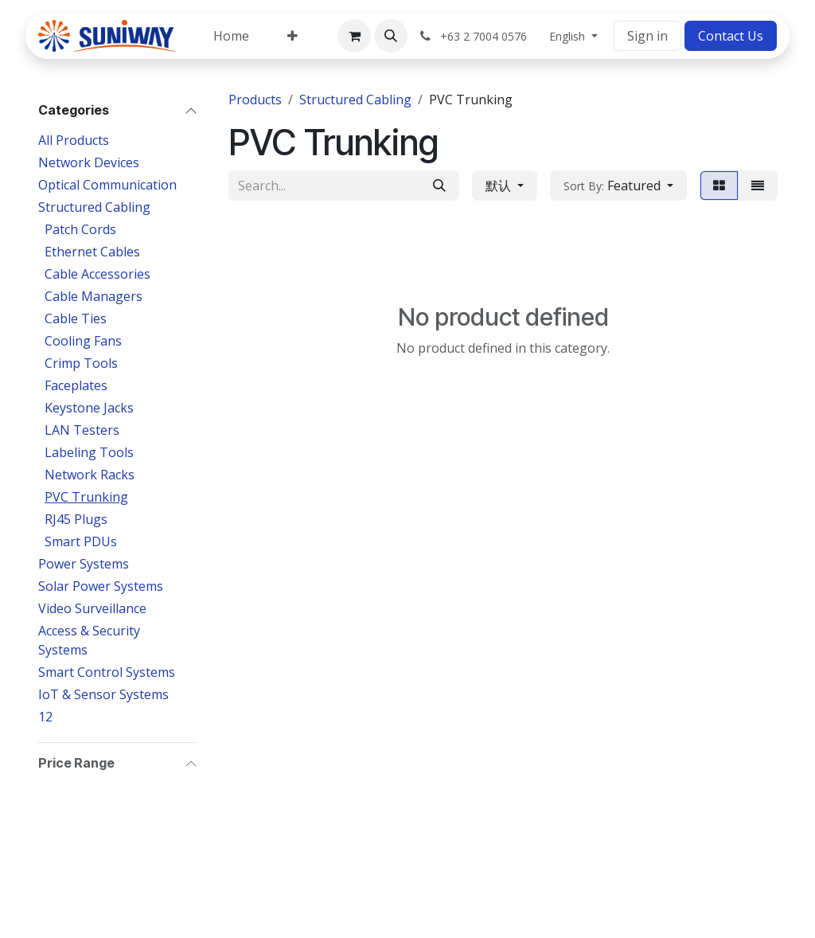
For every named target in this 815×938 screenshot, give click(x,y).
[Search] (439, 185)
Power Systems (83, 564)
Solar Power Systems (100, 586)
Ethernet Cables (92, 251)
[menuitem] (231, 36)
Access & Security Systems (89, 640)
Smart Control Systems (106, 672)
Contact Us (730, 36)
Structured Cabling (94, 207)
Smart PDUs (81, 541)
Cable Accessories (97, 274)
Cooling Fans (83, 341)
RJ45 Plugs (76, 519)
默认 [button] (499, 185)
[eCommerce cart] (354, 36)
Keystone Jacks (89, 407)
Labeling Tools (89, 452)
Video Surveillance (92, 608)
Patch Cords (80, 229)
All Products (73, 140)
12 (45, 716)
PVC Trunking (86, 497)
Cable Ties (76, 318)
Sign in (647, 36)
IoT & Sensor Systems (103, 694)
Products (255, 99)
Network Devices (88, 162)
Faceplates (76, 385)
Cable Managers (93, 296)
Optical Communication (107, 184)
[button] (391, 36)
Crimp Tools (81, 363)
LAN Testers (82, 430)
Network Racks (90, 474)
